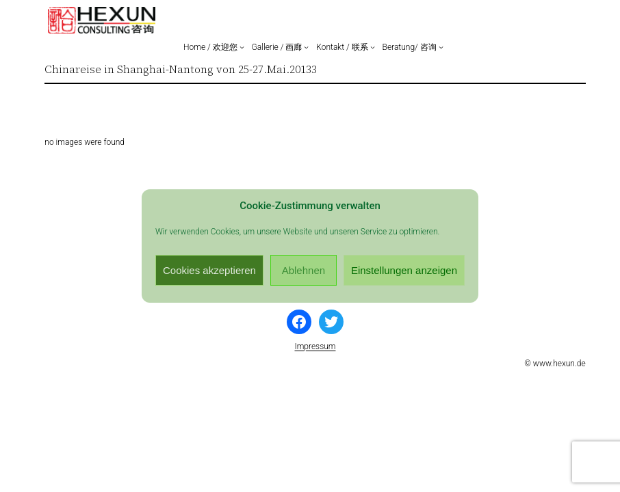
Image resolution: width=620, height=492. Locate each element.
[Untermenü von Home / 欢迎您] (242, 46)
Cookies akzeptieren (209, 270)
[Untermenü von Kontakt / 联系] (372, 46)
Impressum (314, 346)
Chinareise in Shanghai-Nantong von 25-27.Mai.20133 (180, 69)
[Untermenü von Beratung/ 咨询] (441, 46)
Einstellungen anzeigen (404, 270)
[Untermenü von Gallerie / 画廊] (306, 46)
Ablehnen (303, 270)
